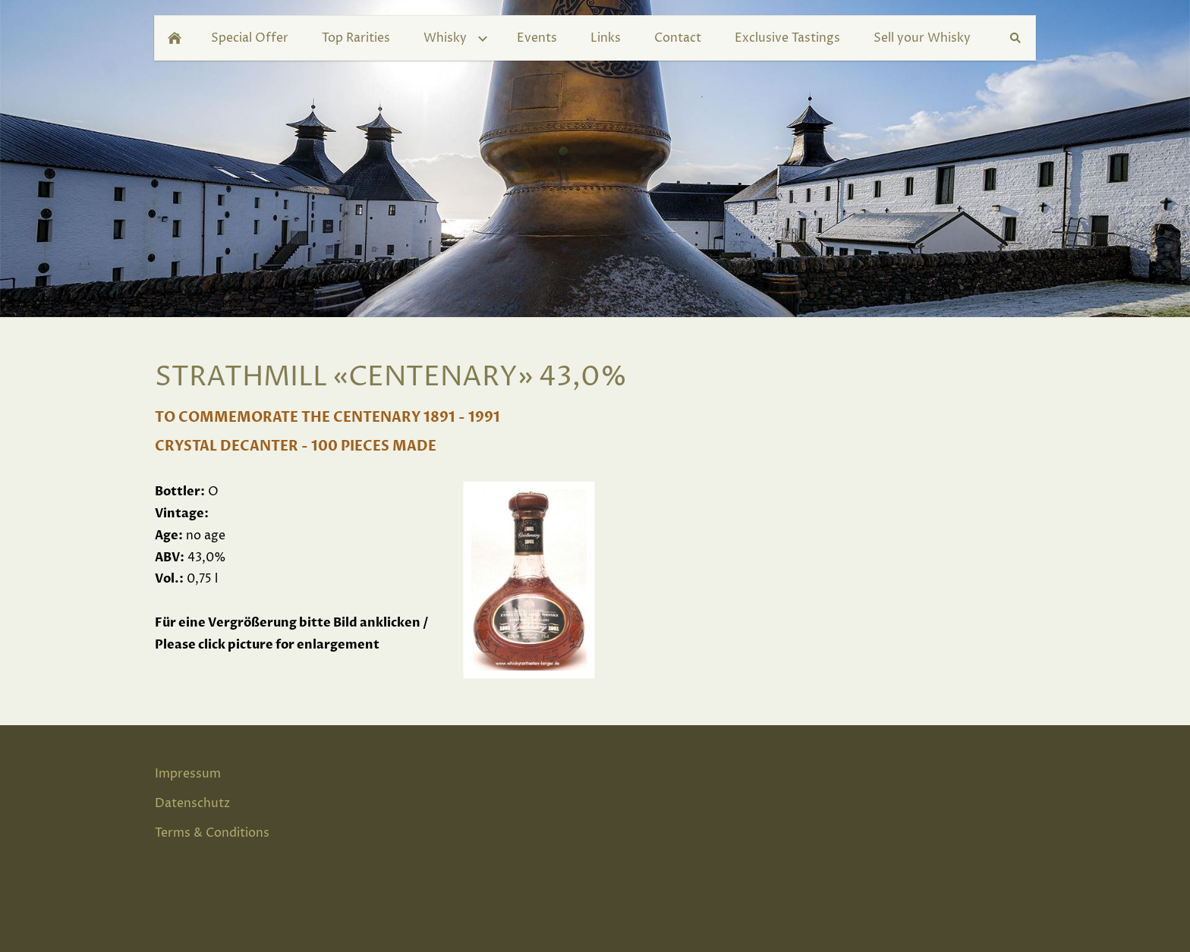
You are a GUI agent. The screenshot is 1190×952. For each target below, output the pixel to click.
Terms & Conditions (212, 833)
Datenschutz (192, 803)
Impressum (188, 773)
